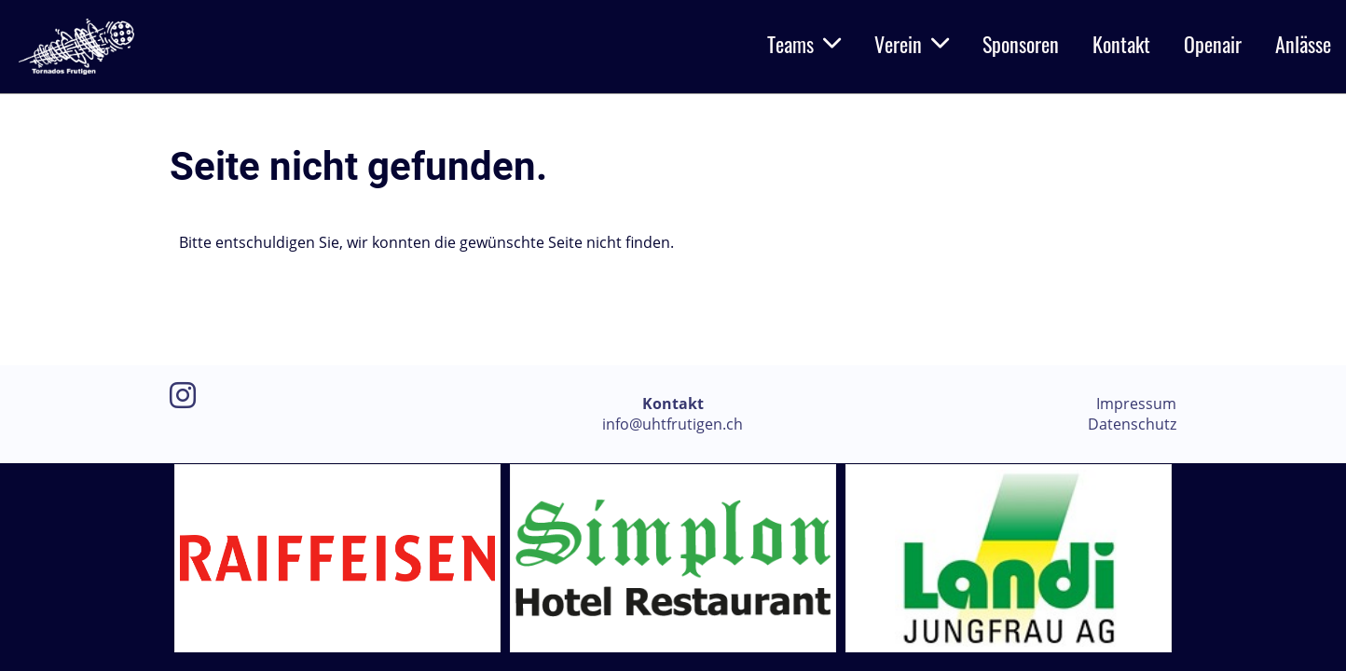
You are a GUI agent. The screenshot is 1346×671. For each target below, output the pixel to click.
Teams (804, 44)
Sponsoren (1020, 44)
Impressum (1136, 403)
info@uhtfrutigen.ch (672, 424)
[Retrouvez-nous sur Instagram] (183, 395)
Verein (911, 44)
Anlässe (1303, 44)
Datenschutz (1132, 424)
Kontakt (1121, 44)
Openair (1213, 44)
